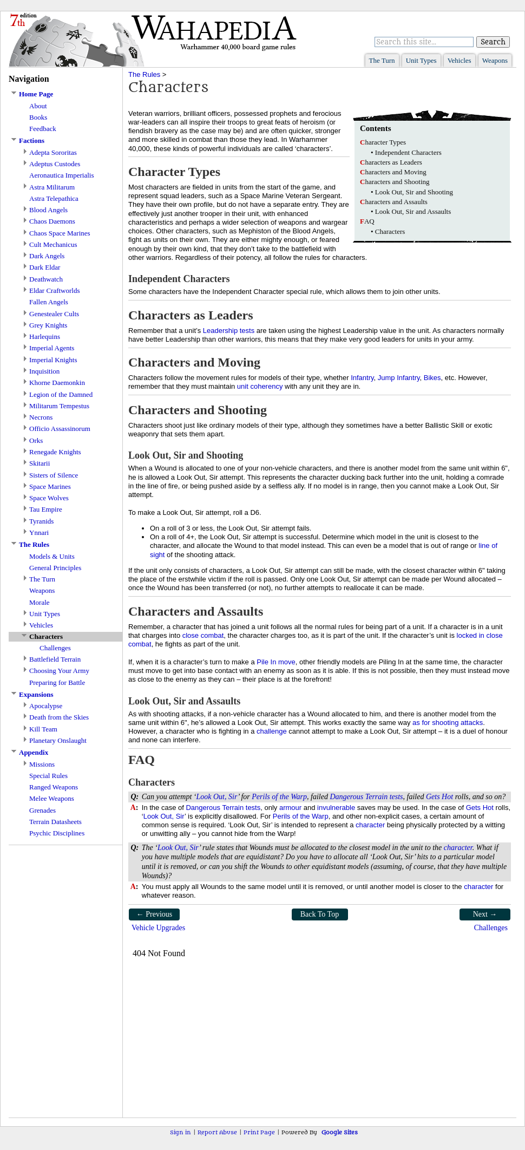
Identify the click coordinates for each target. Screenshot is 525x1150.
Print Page (259, 1132)
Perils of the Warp (279, 797)
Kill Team (43, 729)
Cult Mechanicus (53, 244)
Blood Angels (48, 210)
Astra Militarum (52, 187)
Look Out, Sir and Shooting (414, 192)
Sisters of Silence (53, 475)
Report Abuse (217, 1132)
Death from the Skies (59, 717)
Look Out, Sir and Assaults (413, 211)
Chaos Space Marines (59, 233)
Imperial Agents (51, 348)
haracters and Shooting (395, 182)
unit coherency (260, 386)
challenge (272, 731)
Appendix (33, 752)
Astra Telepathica (53, 198)
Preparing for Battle (57, 682)
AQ (367, 221)
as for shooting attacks (447, 722)
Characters (390, 231)
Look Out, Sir (217, 797)
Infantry (362, 378)
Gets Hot (439, 797)
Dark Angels (46, 256)
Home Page (36, 94)
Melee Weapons (51, 798)
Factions (31, 140)
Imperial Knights (53, 360)
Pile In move (276, 662)
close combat (203, 635)
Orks (36, 440)
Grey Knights (48, 325)
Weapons (495, 60)
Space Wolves (49, 498)
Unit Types (421, 60)
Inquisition (44, 371)
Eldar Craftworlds (54, 290)
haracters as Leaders (391, 162)
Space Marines (50, 486)
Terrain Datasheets (55, 822)
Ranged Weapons (53, 787)
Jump (386, 378)
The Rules (34, 544)
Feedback (42, 129)
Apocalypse (45, 706)
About (38, 106)
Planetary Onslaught (58, 740)
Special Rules (48, 776)
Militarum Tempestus (59, 406)
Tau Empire (45, 509)
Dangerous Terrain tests (366, 797)
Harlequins (44, 336)
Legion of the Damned (61, 394)
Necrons (40, 417)
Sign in (180, 1132)
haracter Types (383, 142)
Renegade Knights (55, 452)
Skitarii (39, 463)
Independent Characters (408, 152)
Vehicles (459, 60)
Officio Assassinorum (59, 428)
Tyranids (41, 521)
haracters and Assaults (394, 202)
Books (38, 117)
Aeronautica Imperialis (61, 175)
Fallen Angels (48, 302)
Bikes (432, 378)
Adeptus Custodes (54, 164)
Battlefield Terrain (55, 659)
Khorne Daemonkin (57, 382)
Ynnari (39, 532)
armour (290, 807)
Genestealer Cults (54, 314)
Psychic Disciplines (56, 833)
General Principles (55, 568)
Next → (485, 914)
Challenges (55, 648)
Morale (39, 602)
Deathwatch (46, 279)
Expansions (36, 694)
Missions (42, 764)
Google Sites (339, 1132)
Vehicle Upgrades (158, 928)
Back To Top (319, 914)
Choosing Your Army (59, 671)
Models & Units (52, 556)
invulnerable (336, 807)
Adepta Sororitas (53, 152)
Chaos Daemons (52, 221)
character (370, 825)
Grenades (42, 810)
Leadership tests (228, 330)
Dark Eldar (44, 267)
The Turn (382, 60)
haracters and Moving (393, 172)
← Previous (154, 914)
